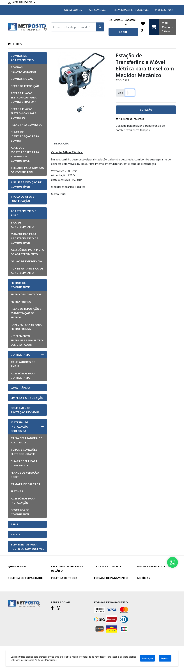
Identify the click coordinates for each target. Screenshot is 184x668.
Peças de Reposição (25, 86)
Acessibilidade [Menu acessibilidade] (21, 2)
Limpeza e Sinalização (27, 398)
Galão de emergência (26, 261)
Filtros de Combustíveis (21, 285)
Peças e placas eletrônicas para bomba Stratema (24, 97)
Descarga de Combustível (20, 512)
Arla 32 (16, 534)
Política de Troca (64, 578)
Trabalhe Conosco (108, 566)
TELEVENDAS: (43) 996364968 (130, 10)
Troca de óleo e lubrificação (22, 198)
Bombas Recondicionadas (24, 69)
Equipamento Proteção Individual (26, 410)
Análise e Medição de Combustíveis (26, 184)
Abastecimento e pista (23, 213)
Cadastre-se (131, 22)
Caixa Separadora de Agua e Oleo (26, 440)
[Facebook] (52, 608)
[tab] (27, 58)
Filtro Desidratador (26, 294)
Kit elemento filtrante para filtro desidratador (27, 340)
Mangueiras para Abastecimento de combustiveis (24, 238)
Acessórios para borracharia (23, 375)
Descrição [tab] (61, 143)
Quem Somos (73, 10)
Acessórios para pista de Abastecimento (27, 252)
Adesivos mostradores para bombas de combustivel (25, 154)
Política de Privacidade (45, 660)
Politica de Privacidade (25, 578)
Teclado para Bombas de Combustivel (27, 170)
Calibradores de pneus (23, 364)
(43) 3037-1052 (164, 10)
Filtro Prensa (21, 301)
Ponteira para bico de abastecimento (27, 270)
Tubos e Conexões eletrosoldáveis (24, 451)
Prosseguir (147, 658)
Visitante (118, 20)
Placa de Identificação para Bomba (25, 136)
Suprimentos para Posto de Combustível (27, 546)
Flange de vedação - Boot (26, 474)
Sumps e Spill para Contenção (24, 463)
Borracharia (20, 355)
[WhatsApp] (58, 608)
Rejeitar (165, 658)
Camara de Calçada (25, 484)
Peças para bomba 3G (26, 125)
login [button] (123, 32)
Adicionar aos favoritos (130, 119)
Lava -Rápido (20, 388)
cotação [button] (146, 110)
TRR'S (14, 524)
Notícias (143, 578)
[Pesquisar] (100, 26)
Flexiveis (17, 491)
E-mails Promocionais (153, 566)
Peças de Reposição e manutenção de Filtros (26, 313)
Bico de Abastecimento (22, 224)
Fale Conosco (97, 10)
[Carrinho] (162, 27)
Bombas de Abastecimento (22, 58)
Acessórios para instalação (23, 500)
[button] (73, 26)
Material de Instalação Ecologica (19, 426)
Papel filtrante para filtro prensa (26, 326)
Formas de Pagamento (111, 578)
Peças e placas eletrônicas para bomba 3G (24, 113)
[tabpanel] (113, 178)
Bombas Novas (22, 79)
